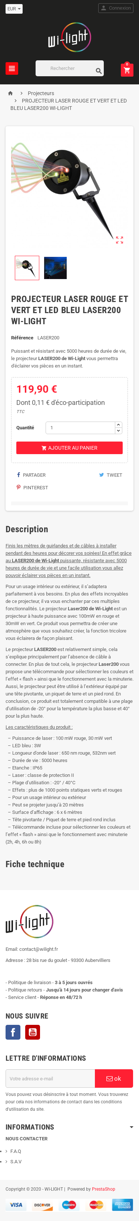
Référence (22, 338)
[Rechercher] (70, 68)
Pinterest (32, 487)
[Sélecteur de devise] (14, 9)
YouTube (32, 1032)
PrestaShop (103, 1189)
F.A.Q (15, 1151)
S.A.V (15, 1161)
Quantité (25, 427)
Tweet (110, 475)
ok (113, 1078)
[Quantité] (80, 428)
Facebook (13, 1032)
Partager (31, 475)
